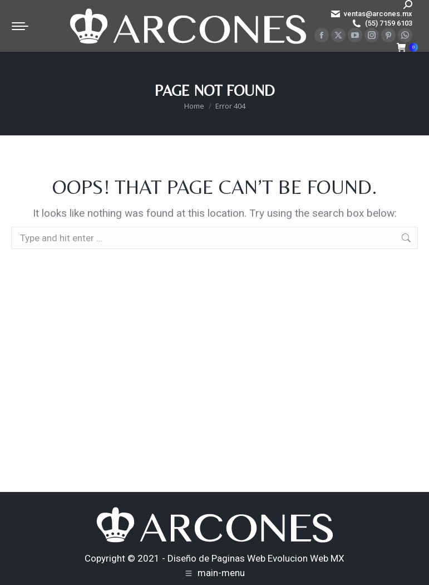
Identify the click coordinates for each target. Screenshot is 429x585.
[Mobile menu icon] (20, 26)
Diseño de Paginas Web (216, 558)
